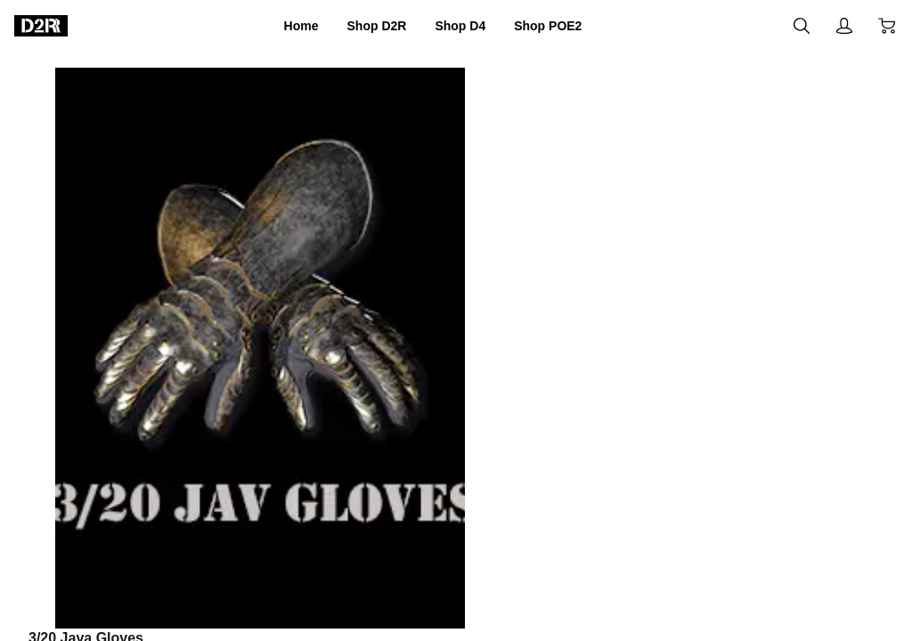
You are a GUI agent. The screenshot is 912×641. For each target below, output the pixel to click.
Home (275, 26)
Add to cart (563, 459)
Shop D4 (464, 26)
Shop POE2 (569, 26)
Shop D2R (364, 26)
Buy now (752, 458)
